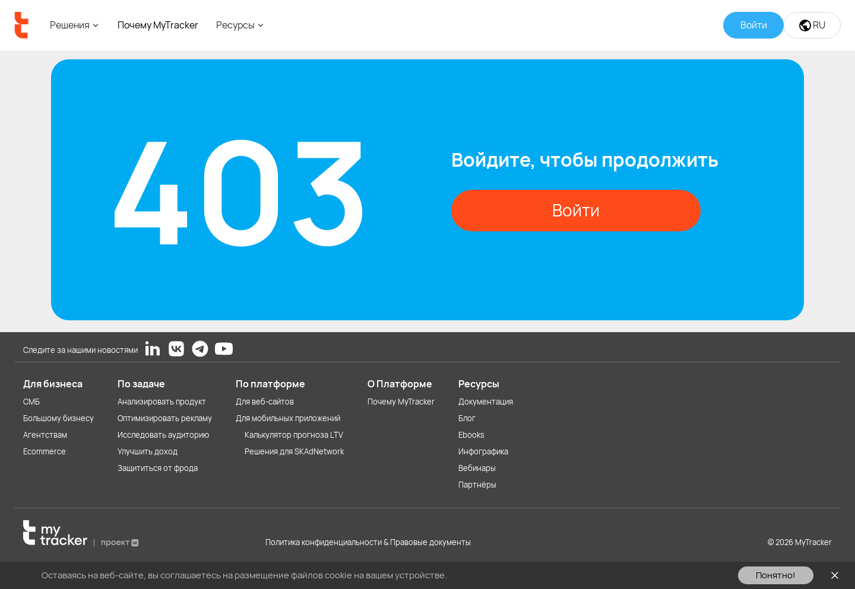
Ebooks (471, 434)
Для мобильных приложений (288, 418)
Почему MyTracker (158, 24)
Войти (576, 210)
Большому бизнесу (58, 418)
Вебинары (477, 468)
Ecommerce (44, 451)
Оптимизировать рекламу (165, 418)
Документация (485, 401)
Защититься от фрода (158, 468)
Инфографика (483, 451)
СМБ (31, 401)
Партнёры (477, 484)
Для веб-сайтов (265, 401)
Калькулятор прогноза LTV (294, 434)
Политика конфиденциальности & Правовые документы (368, 542)
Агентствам (45, 434)
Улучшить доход (148, 451)
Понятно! (776, 575)
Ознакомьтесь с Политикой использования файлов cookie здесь (586, 575)
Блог (467, 418)
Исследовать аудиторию (163, 434)
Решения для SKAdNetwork (294, 451)
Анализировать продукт (162, 401)
